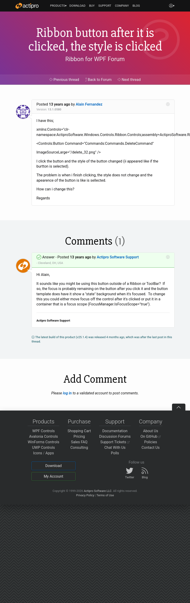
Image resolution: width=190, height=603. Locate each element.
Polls (115, 453)
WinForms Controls (43, 442)
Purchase (79, 421)
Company (150, 421)
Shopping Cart (79, 431)
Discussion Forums (115, 436)
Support (115, 421)
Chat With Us (114, 447)
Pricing (79, 436)
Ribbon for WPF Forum (95, 59)
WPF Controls (43, 431)
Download (53, 466)
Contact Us (151, 447)
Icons (37, 453)
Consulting (79, 447)
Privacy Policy (85, 495)
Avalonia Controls (43, 436)
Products (43, 421)
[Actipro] (27, 5)
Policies (150, 442)
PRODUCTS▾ (58, 5)
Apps (49, 453)
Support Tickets (115, 442)
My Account (53, 476)
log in (67, 393)
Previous (64, 79)
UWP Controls (43, 447)
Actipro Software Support (118, 257)
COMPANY (122, 5)
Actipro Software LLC (97, 491)
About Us (150, 431)
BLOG (136, 5)
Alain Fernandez (89, 104)
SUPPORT (104, 5)
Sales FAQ (79, 442)
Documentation (115, 431)
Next (129, 79)
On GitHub (150, 436)
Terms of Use (105, 495)
